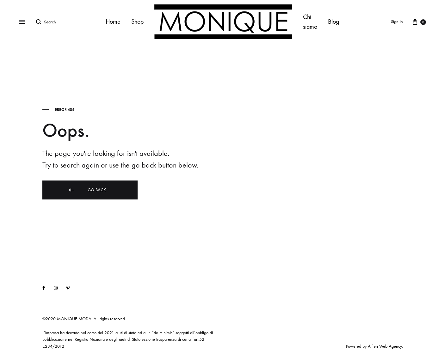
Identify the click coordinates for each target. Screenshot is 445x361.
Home (113, 21)
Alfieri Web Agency (385, 346)
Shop (137, 21)
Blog (333, 21)
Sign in (397, 21)
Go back (87, 190)
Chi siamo (310, 21)
